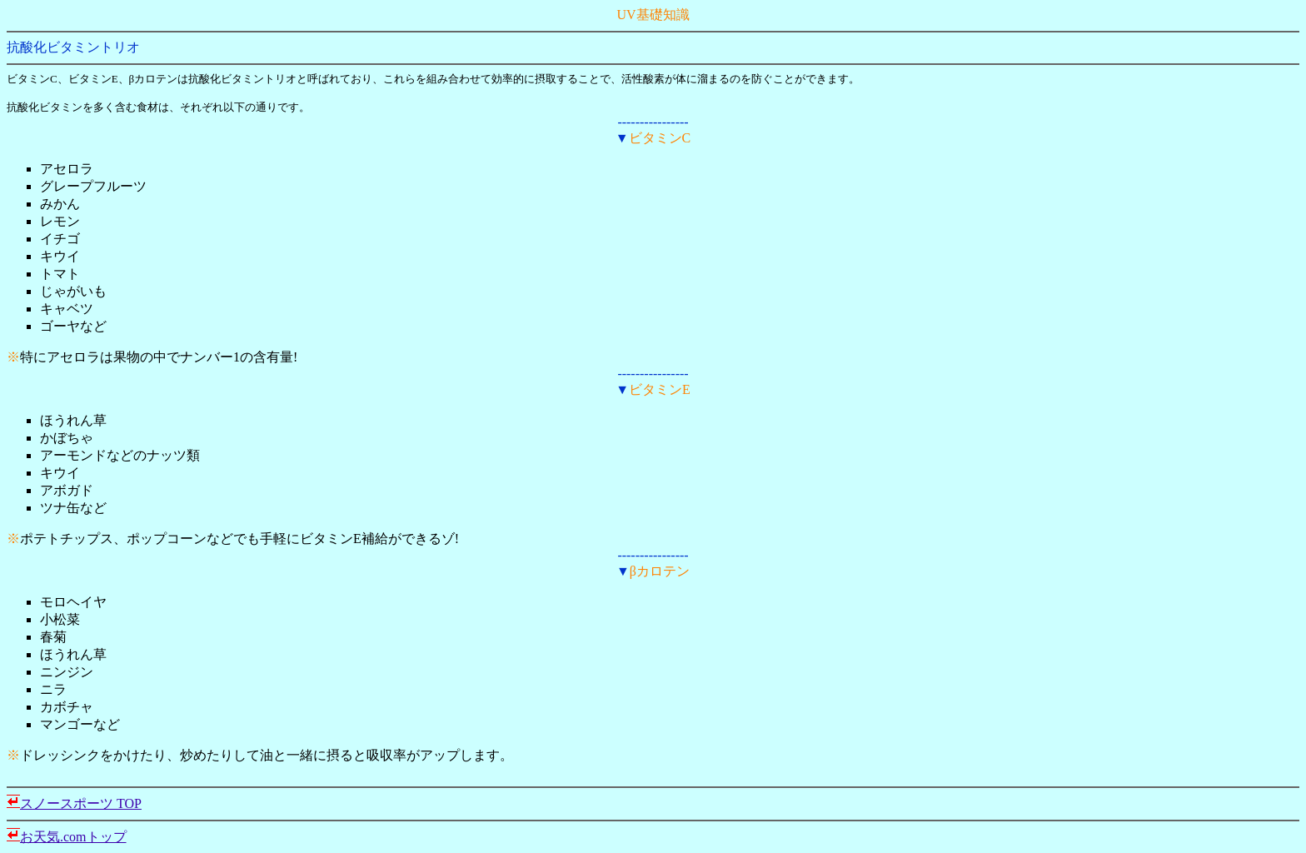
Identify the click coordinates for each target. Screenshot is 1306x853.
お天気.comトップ (73, 837)
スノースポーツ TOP (81, 803)
